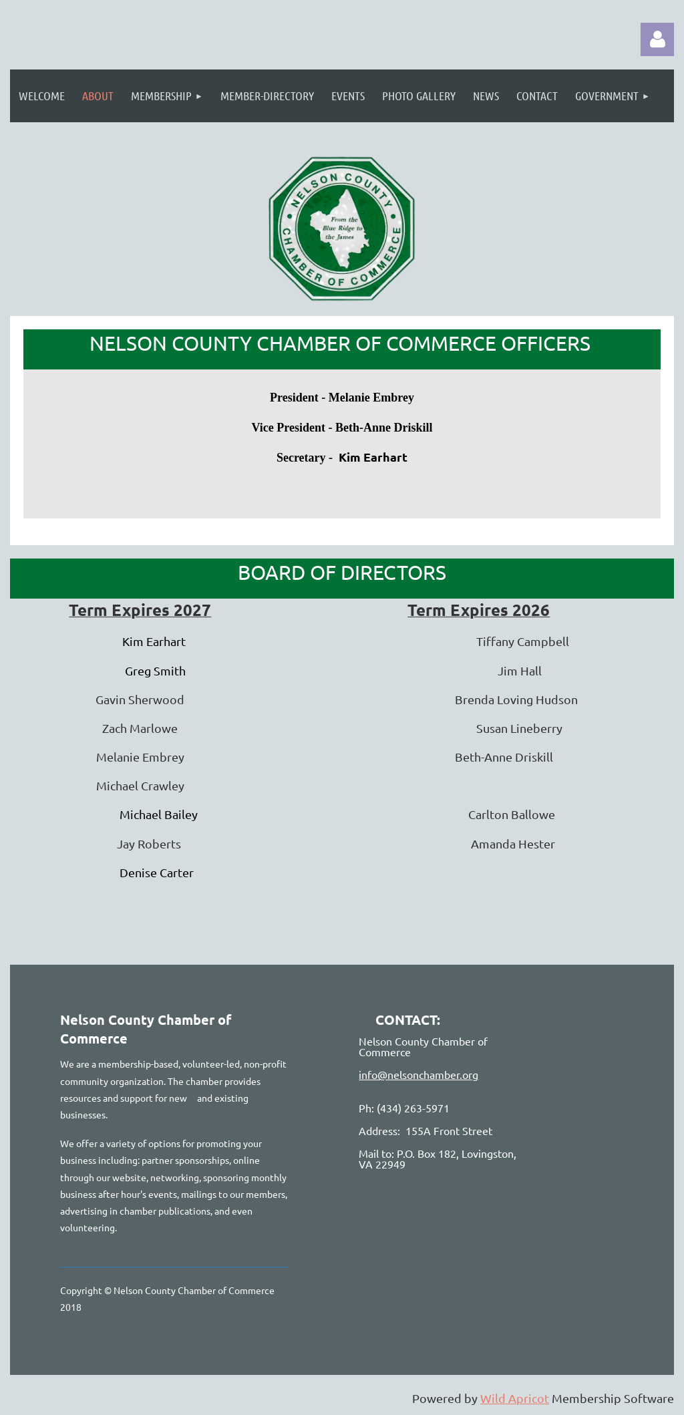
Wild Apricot (514, 1398)
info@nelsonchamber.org (418, 1074)
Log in (657, 39)
